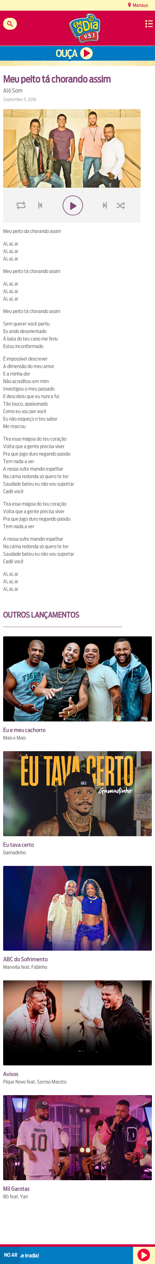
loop (22, 220)
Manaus (140, 5)
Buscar (10, 24)
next (105, 220)
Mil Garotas (16, 1189)
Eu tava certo (18, 845)
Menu (149, 24)
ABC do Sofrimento (25, 959)
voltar (38, 220)
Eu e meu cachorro (24, 730)
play (72, 220)
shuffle (122, 220)
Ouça (66, 53)
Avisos (10, 1074)
